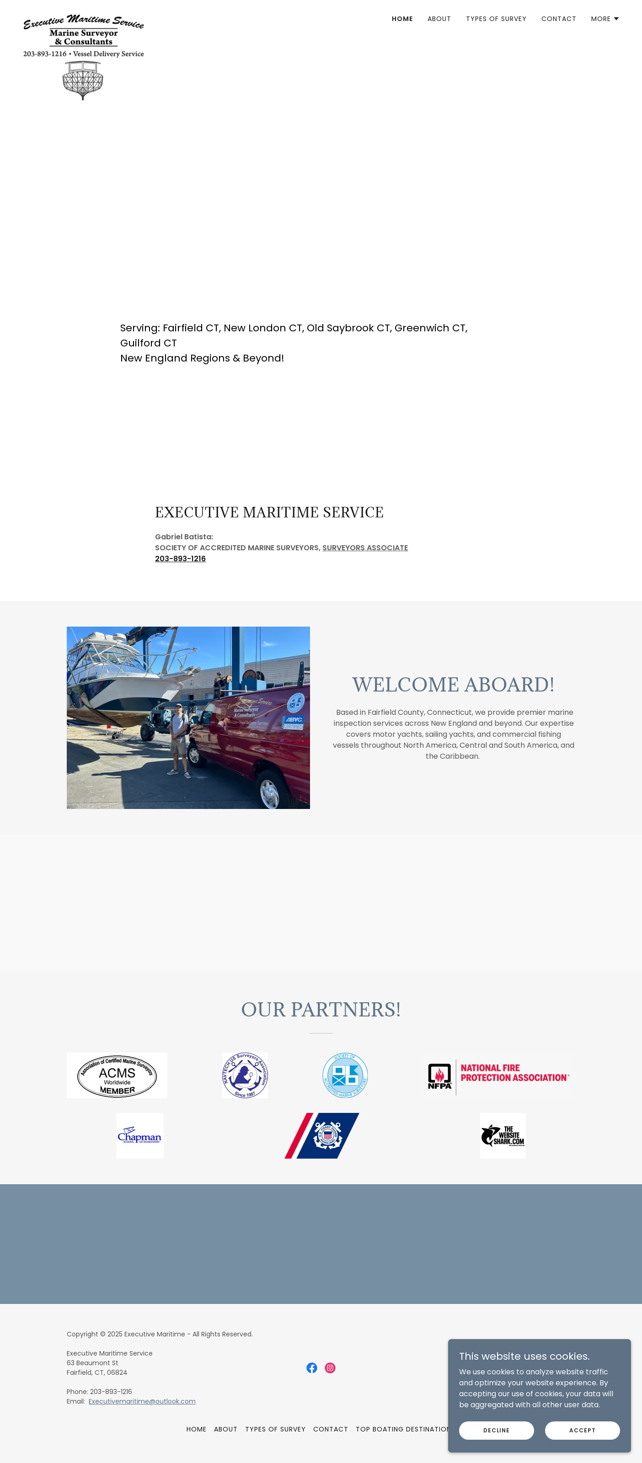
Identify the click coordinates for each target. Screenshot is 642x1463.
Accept (582, 1443)
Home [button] (197, 1429)
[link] (83, 16)
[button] (605, 18)
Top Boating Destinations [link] (405, 1429)
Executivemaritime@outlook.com (142, 1401)
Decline (496, 1443)
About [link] (439, 18)
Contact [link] (559, 18)
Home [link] (402, 18)
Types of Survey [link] (496, 18)
